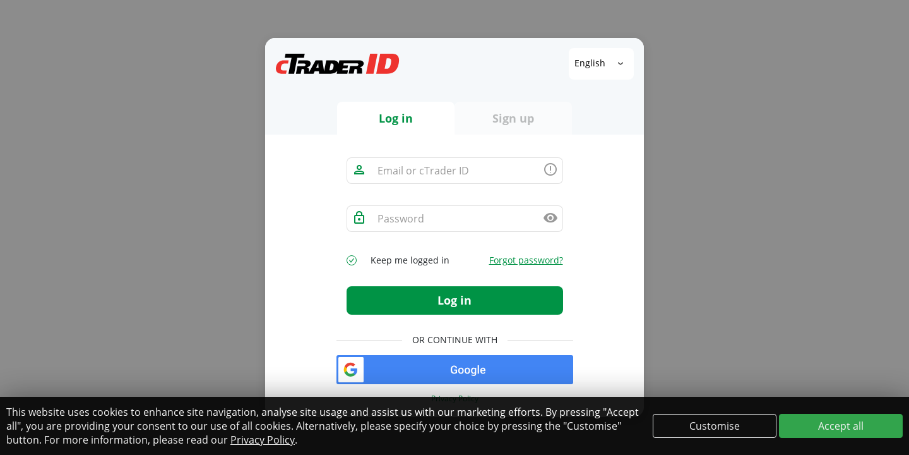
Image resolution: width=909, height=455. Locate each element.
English (591, 63)
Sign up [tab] (513, 118)
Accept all (841, 426)
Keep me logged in (410, 260)
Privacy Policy (262, 440)
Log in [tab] (396, 118)
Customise (714, 426)
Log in (454, 300)
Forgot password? (526, 260)
